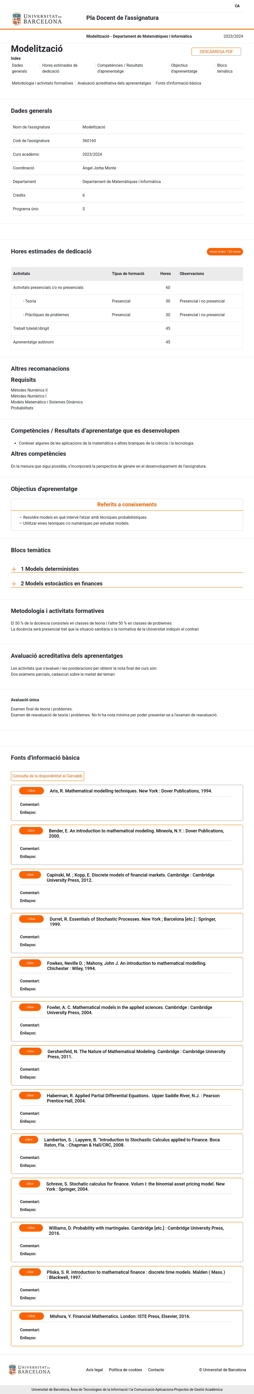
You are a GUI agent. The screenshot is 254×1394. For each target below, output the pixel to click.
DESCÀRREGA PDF (216, 51)
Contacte (156, 1369)
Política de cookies (125, 1369)
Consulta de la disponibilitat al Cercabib (47, 776)
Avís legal (94, 1369)
